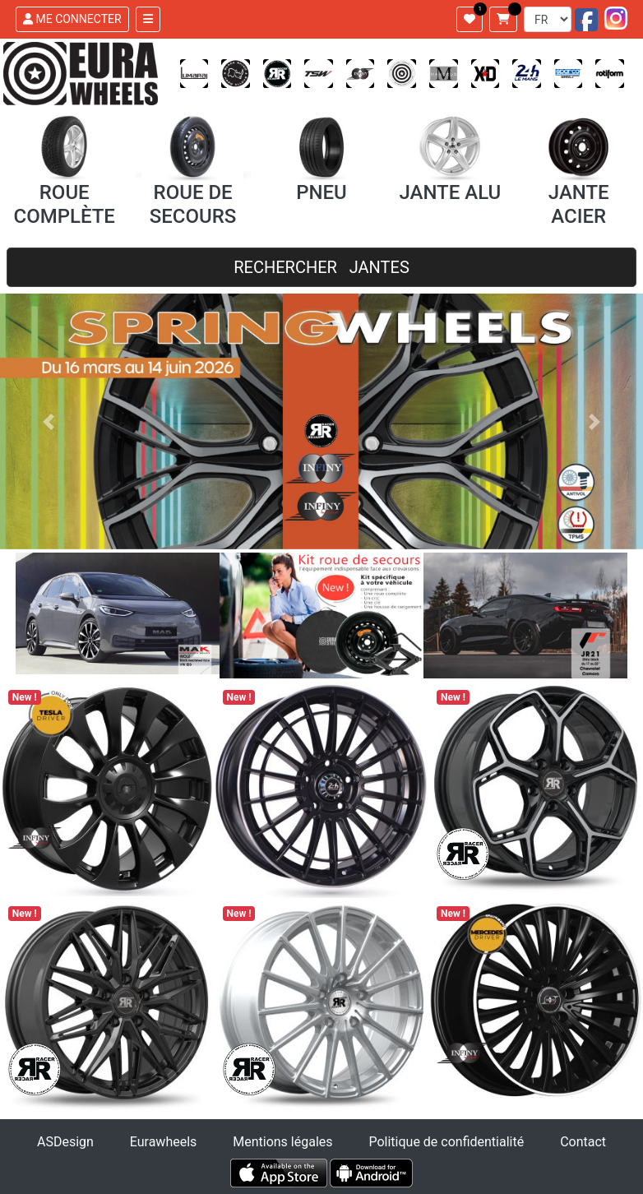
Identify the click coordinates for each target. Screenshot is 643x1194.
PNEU (321, 192)
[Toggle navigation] (148, 19)
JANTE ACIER (578, 204)
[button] (48, 421)
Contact (583, 1142)
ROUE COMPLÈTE (63, 204)
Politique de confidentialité (446, 1142)
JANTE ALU (450, 192)
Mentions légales (282, 1142)
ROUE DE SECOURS (193, 204)
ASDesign (65, 1142)
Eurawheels (163, 1142)
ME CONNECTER (72, 18)
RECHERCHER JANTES (321, 267)
